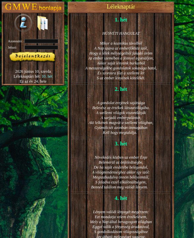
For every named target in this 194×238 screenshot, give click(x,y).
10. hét (47, 76)
